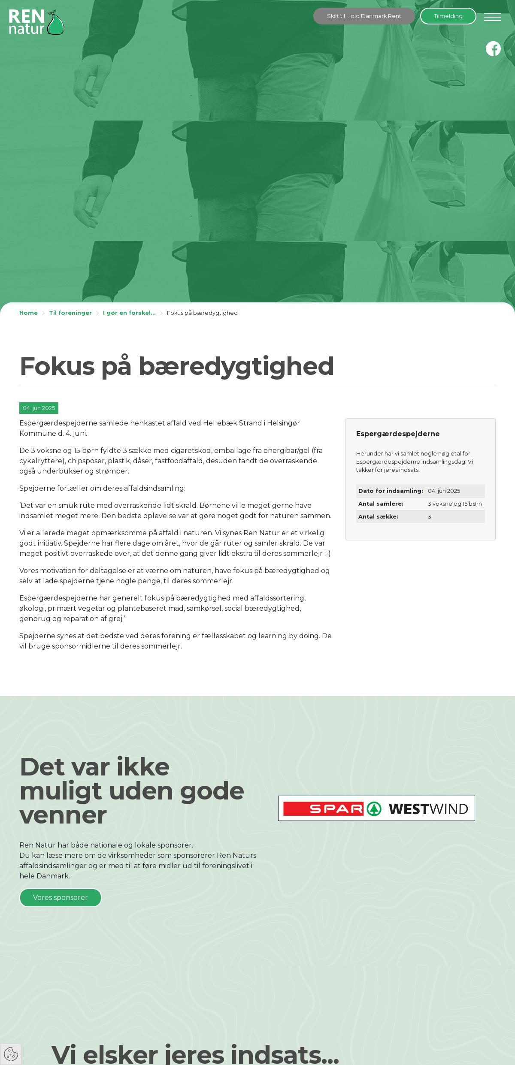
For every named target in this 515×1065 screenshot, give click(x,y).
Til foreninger (70, 313)
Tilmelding (448, 16)
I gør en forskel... (129, 313)
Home (28, 313)
